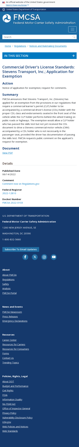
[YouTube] (54, 257)
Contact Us (8, 357)
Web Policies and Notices (15, 426)
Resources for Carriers (13, 344)
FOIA (4, 395)
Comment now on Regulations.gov (20, 183)
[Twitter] (35, 257)
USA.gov (6, 422)
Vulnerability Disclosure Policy (17, 417)
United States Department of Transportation (26, 9)
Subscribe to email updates (21, 249)
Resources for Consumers (15, 349)
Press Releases (10, 316)
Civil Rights (7, 390)
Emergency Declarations (14, 320)
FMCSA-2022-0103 (12, 202)
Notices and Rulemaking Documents (48, 45)
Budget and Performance (15, 386)
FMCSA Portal (9, 293)
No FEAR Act (8, 404)
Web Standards (10, 430)
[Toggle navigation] (72, 29)
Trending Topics (10, 362)
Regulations (20, 45)
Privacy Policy (9, 413)
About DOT (8, 381)
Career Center (9, 340)
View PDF (7, 152)
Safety (5, 284)
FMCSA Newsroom (12, 311)
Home (8, 45)
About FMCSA (9, 274)
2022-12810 (9, 193)
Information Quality (12, 399)
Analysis (6, 288)
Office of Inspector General (16, 408)
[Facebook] (25, 257)
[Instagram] (44, 257)
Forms (5, 353)
